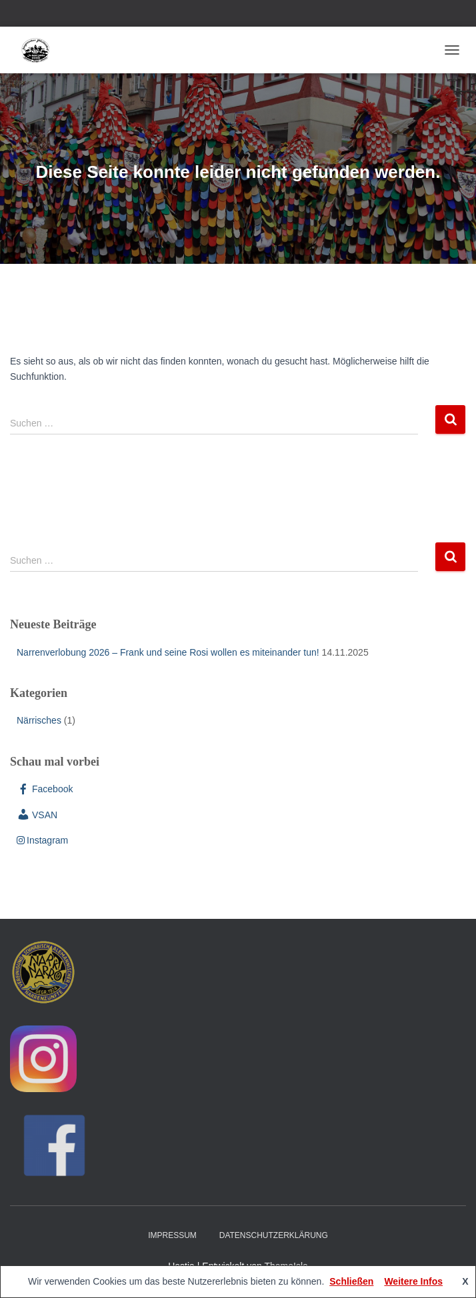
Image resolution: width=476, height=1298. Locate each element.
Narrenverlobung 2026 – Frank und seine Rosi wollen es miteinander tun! (168, 652)
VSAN (37, 815)
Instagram (42, 840)
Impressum (172, 1235)
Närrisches (39, 720)
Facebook (45, 789)
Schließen (351, 1281)
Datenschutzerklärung (273, 1235)
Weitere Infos (413, 1281)
